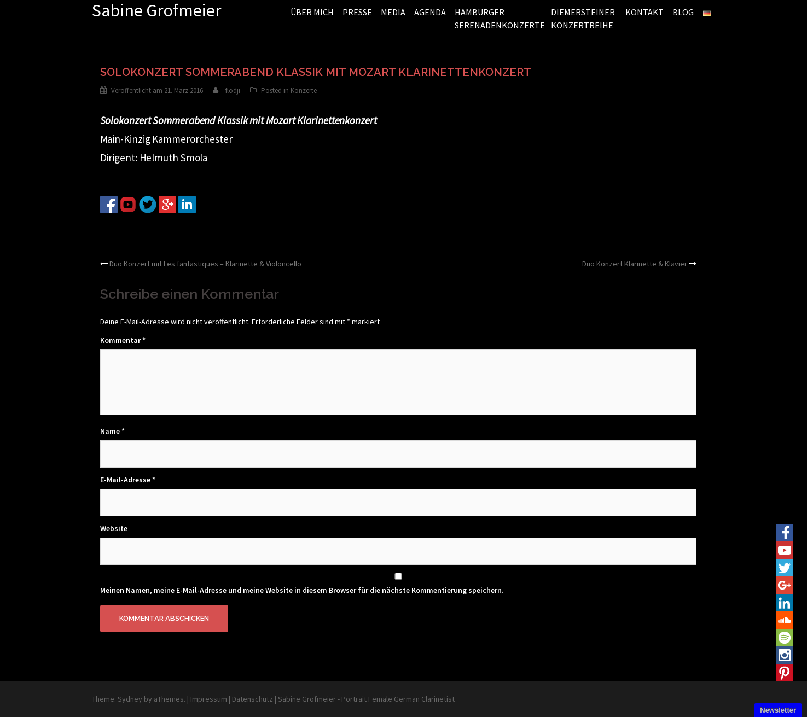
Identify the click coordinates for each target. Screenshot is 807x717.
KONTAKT (644, 12)
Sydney (130, 699)
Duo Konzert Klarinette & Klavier (634, 264)
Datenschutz (252, 699)
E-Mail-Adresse (127, 480)
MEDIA (393, 12)
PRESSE (357, 12)
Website (113, 528)
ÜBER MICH (312, 12)
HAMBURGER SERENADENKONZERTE (498, 19)
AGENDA (430, 12)
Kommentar (123, 340)
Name (112, 431)
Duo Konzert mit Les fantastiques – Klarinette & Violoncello (205, 264)
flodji (232, 90)
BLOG (683, 12)
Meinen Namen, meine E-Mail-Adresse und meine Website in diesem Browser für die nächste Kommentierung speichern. (302, 590)
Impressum (208, 699)
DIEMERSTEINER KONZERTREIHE (583, 19)
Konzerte (304, 90)
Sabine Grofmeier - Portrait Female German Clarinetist (366, 699)
